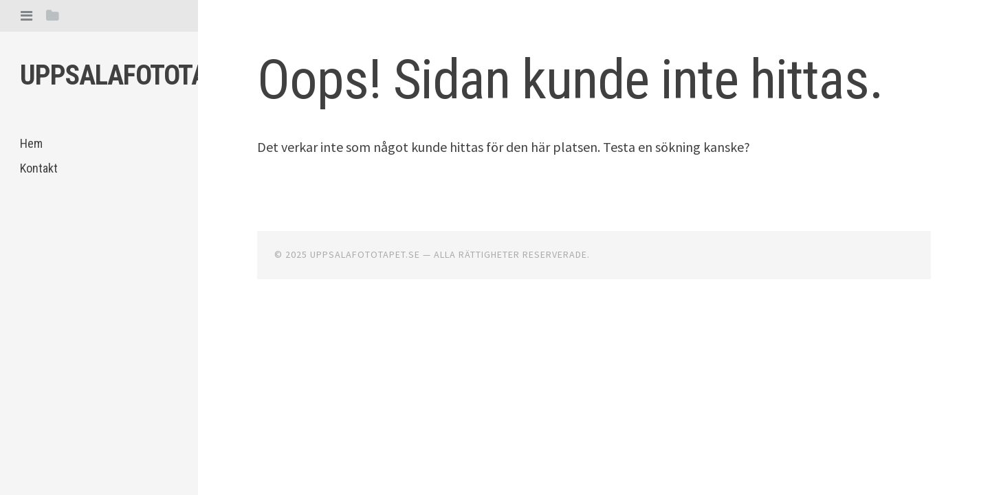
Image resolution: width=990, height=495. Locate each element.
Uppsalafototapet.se (150, 75)
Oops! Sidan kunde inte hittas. (570, 79)
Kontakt (39, 168)
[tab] (26, 15)
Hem (31, 143)
